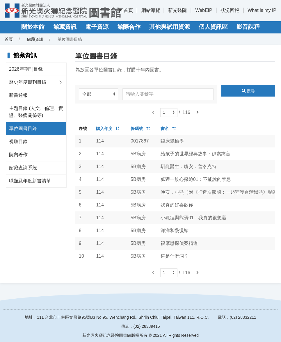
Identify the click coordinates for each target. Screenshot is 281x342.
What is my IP (262, 10)
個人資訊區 (213, 27)
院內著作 (18, 154)
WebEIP (203, 10)
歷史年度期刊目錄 (27, 82)
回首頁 (126, 10)
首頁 (9, 39)
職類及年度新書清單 (30, 180)
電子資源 (97, 27)
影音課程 (248, 27)
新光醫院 (177, 10)
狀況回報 (229, 10)
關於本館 (33, 27)
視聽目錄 (18, 141)
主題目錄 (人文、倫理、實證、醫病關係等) (36, 112)
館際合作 (128, 27)
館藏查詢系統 (23, 167)
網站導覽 (150, 10)
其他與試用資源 (169, 27)
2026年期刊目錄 (26, 69)
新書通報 (18, 95)
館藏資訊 (65, 27)
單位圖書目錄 (23, 128)
